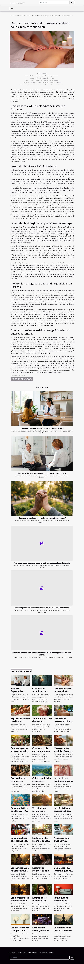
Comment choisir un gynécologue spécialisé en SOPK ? (42, 428)
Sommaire (43, 73)
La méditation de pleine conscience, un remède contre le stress (63, 931)
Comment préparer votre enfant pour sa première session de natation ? (42, 608)
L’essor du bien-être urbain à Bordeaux (42, 78)
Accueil (12, 16)
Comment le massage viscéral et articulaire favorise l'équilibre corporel (63, 722)
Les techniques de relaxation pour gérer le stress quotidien (20, 872)
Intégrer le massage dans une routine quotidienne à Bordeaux (42, 82)
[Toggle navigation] (12, 8)
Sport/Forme (21, 953)
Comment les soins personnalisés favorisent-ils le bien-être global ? (63, 692)
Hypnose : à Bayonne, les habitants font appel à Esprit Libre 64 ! (42, 473)
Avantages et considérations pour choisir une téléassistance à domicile (42, 563)
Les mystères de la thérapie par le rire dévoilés (20, 930)
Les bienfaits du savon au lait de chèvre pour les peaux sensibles (62, 812)
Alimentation (33, 953)
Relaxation (20, 16)
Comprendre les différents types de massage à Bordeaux (42, 76)
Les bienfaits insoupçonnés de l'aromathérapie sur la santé (40, 931)
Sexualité (11, 953)
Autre (51, 953)
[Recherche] (54, 2)
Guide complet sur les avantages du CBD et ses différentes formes (20, 752)
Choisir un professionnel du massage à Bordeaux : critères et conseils (42, 85)
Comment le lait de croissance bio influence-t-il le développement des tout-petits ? (42, 654)
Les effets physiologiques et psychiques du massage (42, 80)
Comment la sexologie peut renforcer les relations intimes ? (42, 518)
